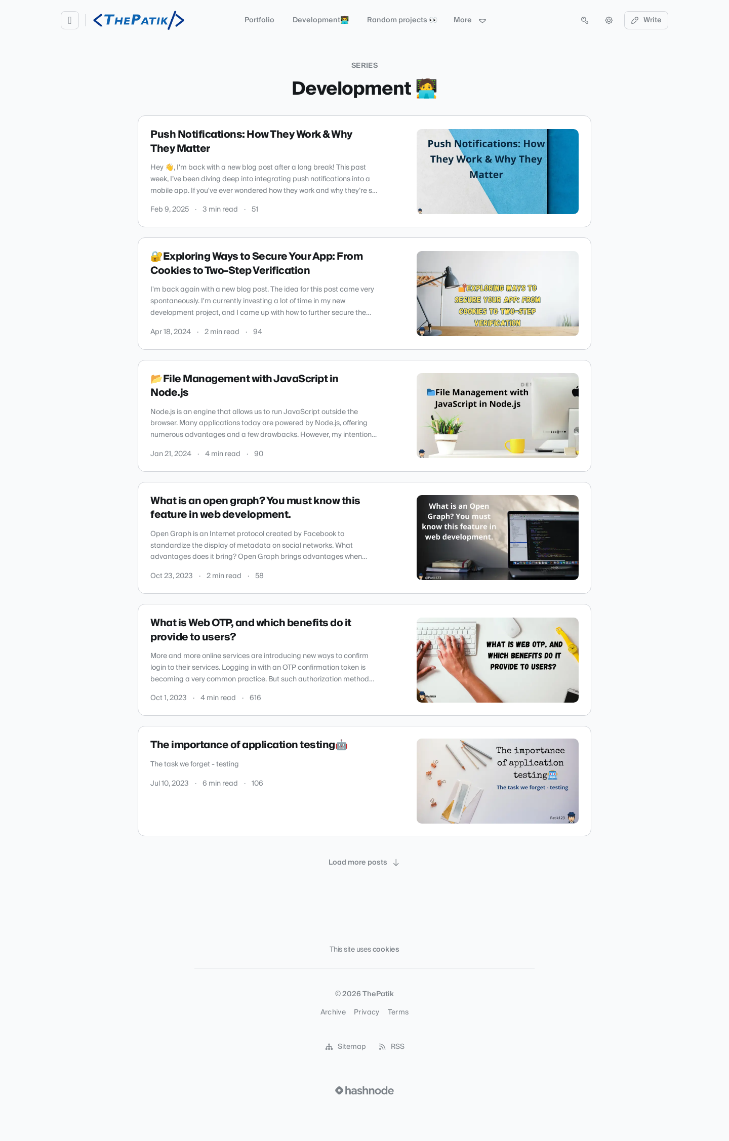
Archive (333, 1012)
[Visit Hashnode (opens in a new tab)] (364, 1090)
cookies (386, 950)
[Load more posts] (364, 862)
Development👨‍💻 (321, 20)
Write (646, 20)
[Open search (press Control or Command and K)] (585, 20)
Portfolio (259, 20)
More (470, 20)
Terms (398, 1012)
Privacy (366, 1012)
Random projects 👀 (402, 20)
